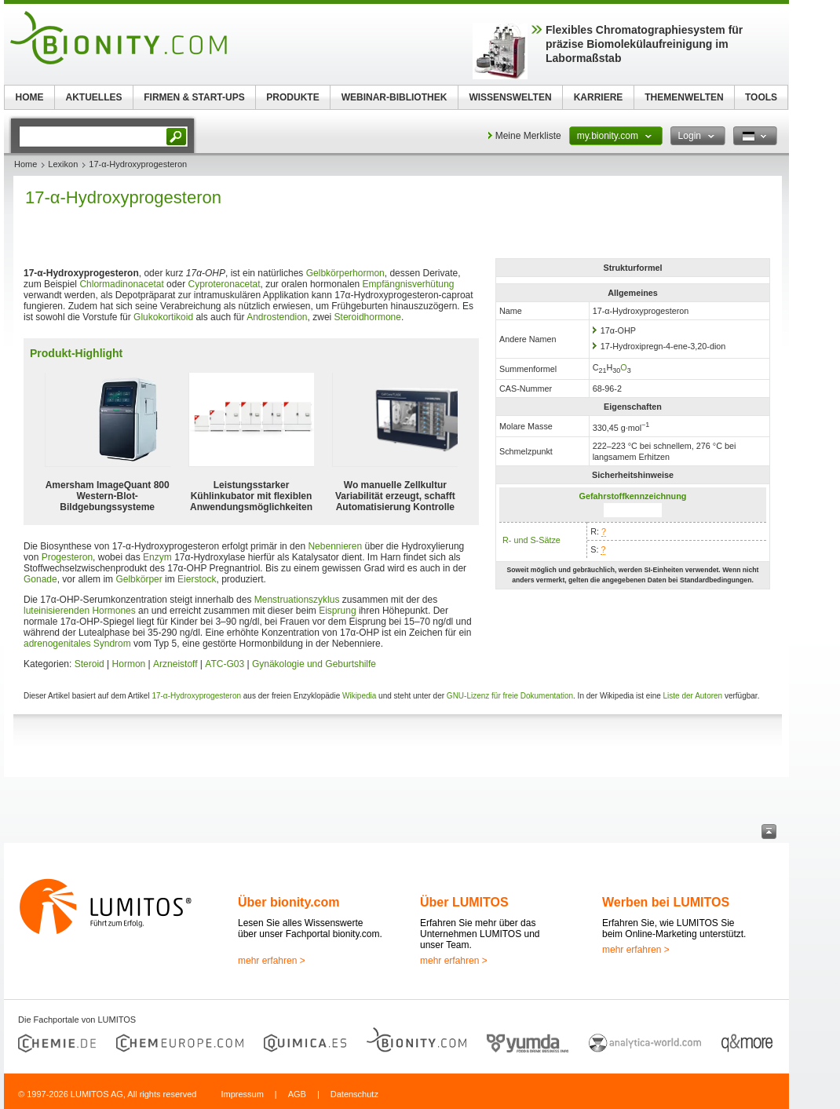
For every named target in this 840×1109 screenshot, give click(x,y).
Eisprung (337, 610)
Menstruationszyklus (297, 599)
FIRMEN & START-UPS (194, 97)
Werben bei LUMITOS (665, 902)
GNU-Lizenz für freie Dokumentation (510, 695)
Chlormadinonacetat (121, 284)
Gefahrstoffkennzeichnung (633, 496)
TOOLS (761, 97)
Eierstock (196, 579)
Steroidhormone (367, 317)
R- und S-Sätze (531, 540)
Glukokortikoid (163, 317)
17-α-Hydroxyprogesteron (196, 695)
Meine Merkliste (528, 135)
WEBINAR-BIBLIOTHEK (394, 97)
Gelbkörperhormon (345, 273)
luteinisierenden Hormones (80, 610)
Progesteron (67, 557)
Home (25, 164)
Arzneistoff (175, 663)
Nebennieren (335, 546)
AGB (297, 1094)
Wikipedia (359, 695)
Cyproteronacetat (224, 284)
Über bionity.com (289, 902)
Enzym (157, 557)
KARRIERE (598, 97)
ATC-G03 (224, 663)
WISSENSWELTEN (510, 97)
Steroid (89, 663)
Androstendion (277, 317)
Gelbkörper (138, 579)
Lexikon (63, 164)
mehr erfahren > (271, 960)
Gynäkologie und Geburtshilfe (314, 663)
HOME (30, 97)
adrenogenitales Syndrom (77, 643)
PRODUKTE (292, 97)
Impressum (242, 1094)
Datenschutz (354, 1094)
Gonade (40, 579)
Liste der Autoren (693, 695)
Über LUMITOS (464, 902)
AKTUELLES (94, 97)
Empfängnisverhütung (409, 284)
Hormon (129, 663)
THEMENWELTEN (684, 97)
